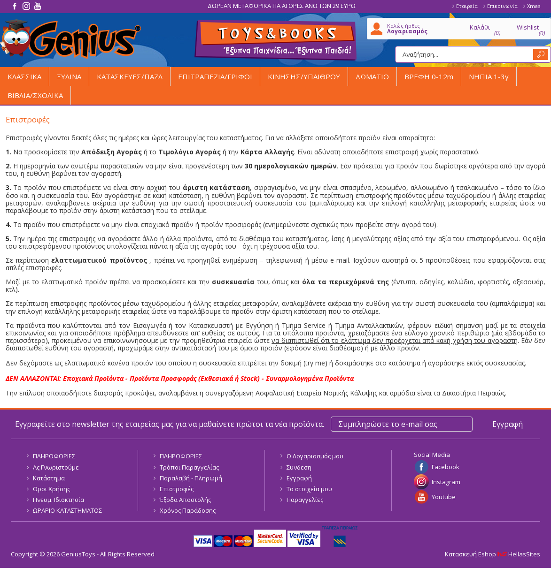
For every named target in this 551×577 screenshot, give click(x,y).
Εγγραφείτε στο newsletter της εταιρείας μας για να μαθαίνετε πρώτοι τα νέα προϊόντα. (169, 424)
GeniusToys (70, 39)
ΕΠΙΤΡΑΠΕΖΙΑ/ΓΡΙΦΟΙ (215, 76)
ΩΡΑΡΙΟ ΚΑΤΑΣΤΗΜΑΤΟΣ (67, 510)
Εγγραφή (299, 478)
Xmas (533, 5)
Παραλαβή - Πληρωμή (191, 478)
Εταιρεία (467, 5)
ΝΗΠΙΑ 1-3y (489, 76)
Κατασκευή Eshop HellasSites (492, 554)
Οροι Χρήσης (51, 489)
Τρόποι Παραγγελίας (189, 467)
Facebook (445, 467)
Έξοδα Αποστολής (185, 499)
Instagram (446, 482)
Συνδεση (299, 467)
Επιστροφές (177, 489)
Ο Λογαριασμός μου (315, 456)
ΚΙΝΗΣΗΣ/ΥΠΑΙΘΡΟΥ (304, 76)
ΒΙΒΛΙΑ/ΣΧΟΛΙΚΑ (35, 95)
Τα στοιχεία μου (309, 489)
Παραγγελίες (305, 499)
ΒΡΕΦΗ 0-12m (428, 76)
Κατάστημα (49, 478)
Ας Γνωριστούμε (56, 467)
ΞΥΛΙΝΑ (69, 76)
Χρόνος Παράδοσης (188, 510)
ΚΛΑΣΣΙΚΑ (24, 76)
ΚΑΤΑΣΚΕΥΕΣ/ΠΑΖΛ (130, 76)
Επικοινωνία (502, 5)
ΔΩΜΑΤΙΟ (372, 76)
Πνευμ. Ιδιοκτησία (58, 499)
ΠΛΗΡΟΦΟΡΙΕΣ (54, 456)
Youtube (444, 497)
